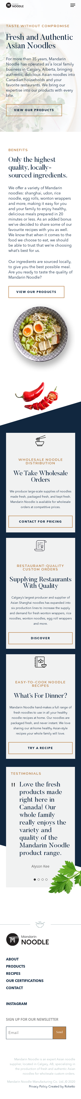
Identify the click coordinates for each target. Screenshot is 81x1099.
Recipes (13, 974)
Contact (14, 988)
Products (15, 967)
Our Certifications (24, 981)
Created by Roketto (61, 1086)
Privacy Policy (38, 1086)
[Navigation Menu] (72, 5)
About (12, 959)
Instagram (16, 1004)
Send (59, 1032)
